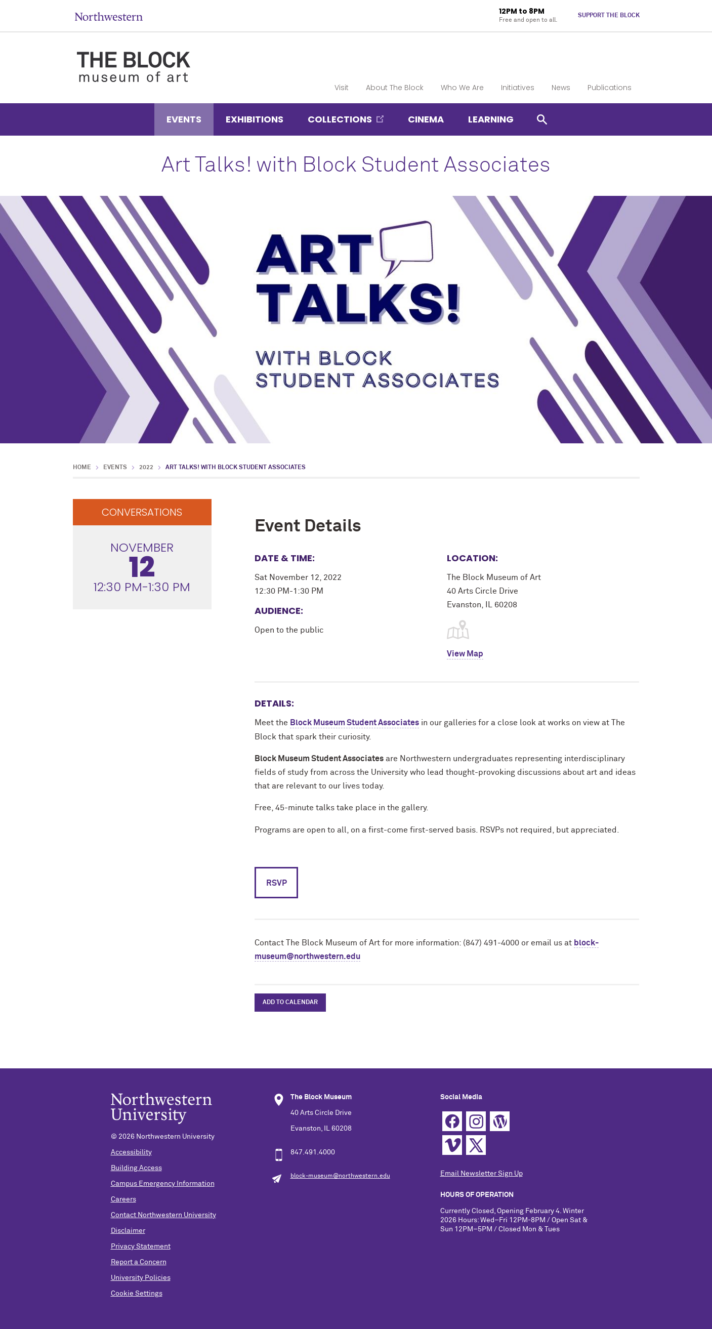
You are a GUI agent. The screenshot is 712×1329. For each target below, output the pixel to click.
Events (183, 119)
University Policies (141, 1277)
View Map (465, 654)
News (561, 87)
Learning (491, 119)
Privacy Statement (141, 1246)
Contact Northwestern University (163, 1215)
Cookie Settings (136, 1293)
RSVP (276, 883)
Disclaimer (128, 1230)
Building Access (136, 1168)
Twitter (476, 1145)
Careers (123, 1199)
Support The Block (609, 16)
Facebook (452, 1121)
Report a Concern (138, 1262)
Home (82, 468)
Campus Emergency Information (163, 1183)
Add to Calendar (290, 1003)
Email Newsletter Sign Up (481, 1173)
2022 (146, 468)
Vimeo (452, 1145)
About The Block (395, 87)
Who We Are (462, 87)
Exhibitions (254, 119)
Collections (340, 119)
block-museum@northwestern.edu (340, 1176)
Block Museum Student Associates (354, 723)
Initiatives (517, 87)
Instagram (476, 1121)
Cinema (426, 119)
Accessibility (131, 1152)
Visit (341, 87)
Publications (610, 87)
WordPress (500, 1121)
